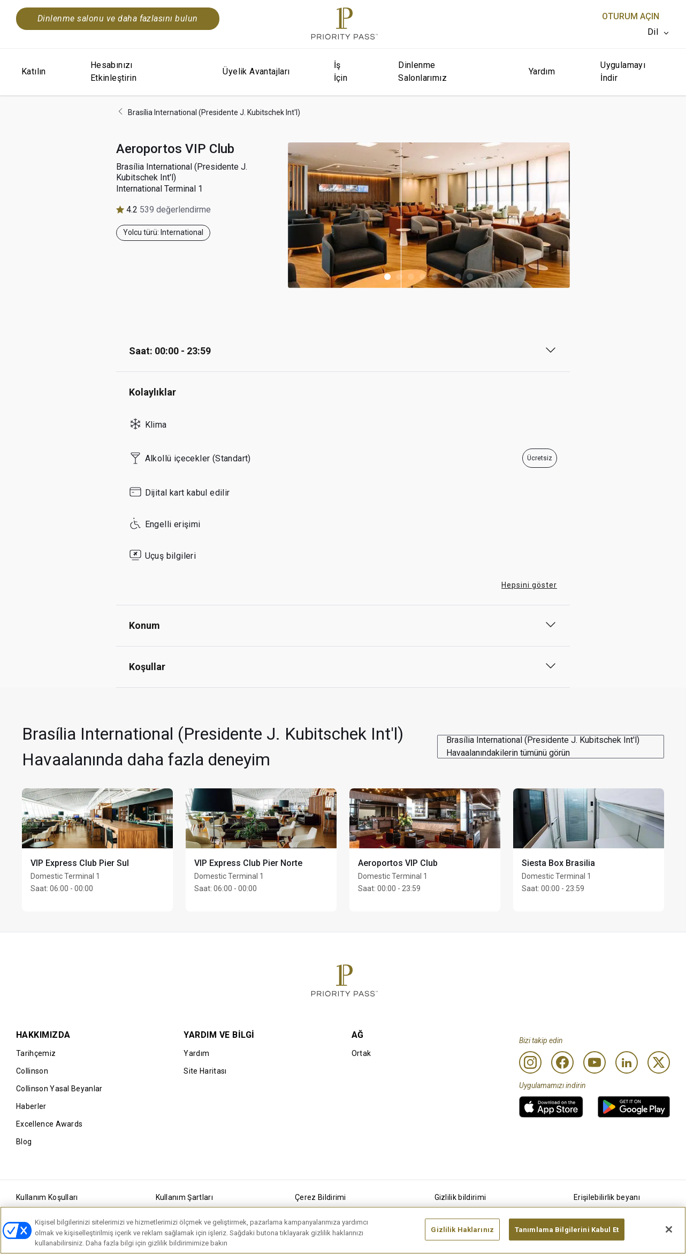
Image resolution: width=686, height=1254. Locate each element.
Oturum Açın (630, 16)
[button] (387, 276)
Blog (24, 1141)
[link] (551, 1107)
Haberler (31, 1106)
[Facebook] (562, 1062)
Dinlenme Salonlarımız (422, 71)
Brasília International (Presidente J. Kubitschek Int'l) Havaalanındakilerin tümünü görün (542, 746)
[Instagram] (530, 1062)
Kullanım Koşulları (47, 1197)
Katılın (33, 71)
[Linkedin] (626, 1062)
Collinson (32, 1071)
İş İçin (341, 71)
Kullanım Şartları (184, 1197)
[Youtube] (594, 1062)
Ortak (361, 1053)
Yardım (542, 71)
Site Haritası (205, 1071)
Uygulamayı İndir (622, 71)
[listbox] (658, 32)
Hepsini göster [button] (529, 585)
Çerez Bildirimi (320, 1197)
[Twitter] (658, 1062)
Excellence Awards (49, 1124)
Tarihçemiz (36, 1053)
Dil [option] (652, 32)
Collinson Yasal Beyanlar (59, 1088)
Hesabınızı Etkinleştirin (113, 71)
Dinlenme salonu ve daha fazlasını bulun (117, 18)
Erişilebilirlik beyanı (607, 1197)
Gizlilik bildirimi (460, 1197)
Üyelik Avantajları (256, 71)
